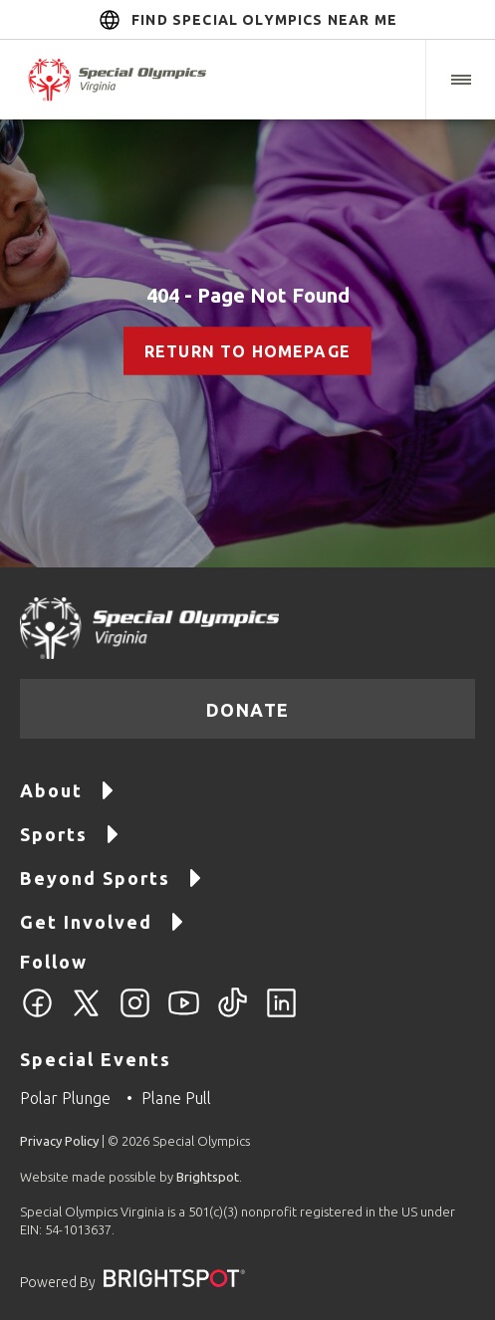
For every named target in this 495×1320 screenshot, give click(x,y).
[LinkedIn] (281, 1014)
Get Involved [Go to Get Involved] (102, 920)
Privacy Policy (59, 1141)
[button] (460, 79)
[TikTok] (232, 1014)
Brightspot (207, 1177)
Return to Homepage (247, 351)
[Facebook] (37, 1014)
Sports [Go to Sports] (70, 832)
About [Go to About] (68, 788)
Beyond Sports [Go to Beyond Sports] (111, 876)
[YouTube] (183, 1014)
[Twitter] (86, 1014)
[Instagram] (135, 1014)
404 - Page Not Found (248, 295)
